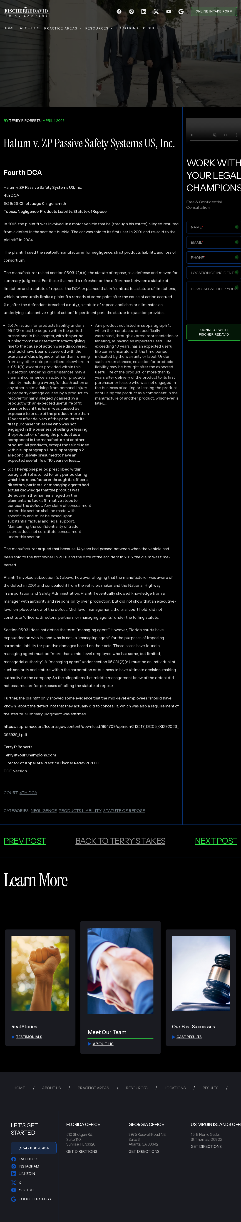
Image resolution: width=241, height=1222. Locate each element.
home (9, 28)
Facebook (24, 1159)
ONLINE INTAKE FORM (214, 11)
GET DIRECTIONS (81, 1151)
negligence (44, 810)
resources (98, 28)
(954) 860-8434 (33, 1148)
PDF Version (15, 770)
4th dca (28, 792)
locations (128, 28)
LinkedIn (23, 1173)
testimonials (26, 1037)
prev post (25, 841)
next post (216, 841)
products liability (80, 810)
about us (30, 28)
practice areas (62, 28)
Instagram (25, 1166)
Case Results (186, 1037)
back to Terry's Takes (120, 841)
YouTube (23, 1190)
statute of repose (124, 810)
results (151, 28)
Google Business (31, 1199)
